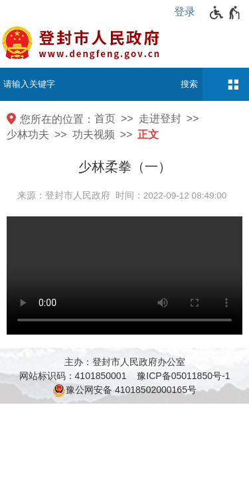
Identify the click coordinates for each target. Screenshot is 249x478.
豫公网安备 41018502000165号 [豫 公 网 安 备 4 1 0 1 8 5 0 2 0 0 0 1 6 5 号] (124, 390)
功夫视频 (93, 134)
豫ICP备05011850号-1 (183, 375)
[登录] (187, 12)
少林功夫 (28, 134)
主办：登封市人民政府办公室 (124, 362)
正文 (148, 134)
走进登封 (160, 118)
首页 (105, 118)
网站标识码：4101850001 (73, 375)
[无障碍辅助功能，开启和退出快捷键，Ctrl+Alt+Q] (225, 13)
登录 (184, 11)
